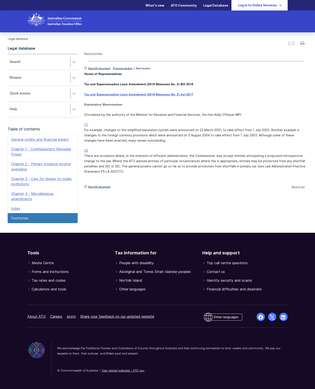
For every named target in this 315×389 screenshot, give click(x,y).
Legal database (21, 48)
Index (15, 208)
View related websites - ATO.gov (123, 370)
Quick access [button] (43, 93)
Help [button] (43, 109)
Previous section (123, 68)
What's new (154, 5)
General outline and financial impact (40, 139)
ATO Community (184, 5)
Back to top (298, 187)
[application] (43, 85)
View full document (99, 68)
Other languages (226, 317)
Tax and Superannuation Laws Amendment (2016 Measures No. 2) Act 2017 (138, 94)
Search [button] (43, 62)
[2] (86, 150)
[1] (86, 125)
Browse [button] (43, 78)
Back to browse (93, 53)
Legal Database (215, 5)
